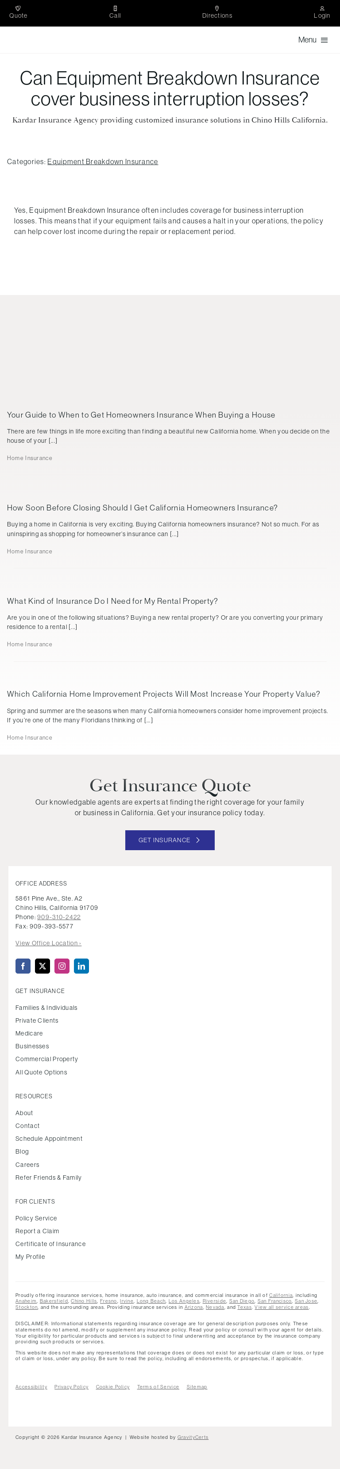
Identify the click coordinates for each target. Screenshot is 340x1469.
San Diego (242, 1301)
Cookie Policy (113, 1386)
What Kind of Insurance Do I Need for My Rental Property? (113, 601)
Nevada (215, 1307)
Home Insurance (30, 458)
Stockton (26, 1307)
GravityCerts (193, 1437)
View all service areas (282, 1307)
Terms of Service (158, 1386)
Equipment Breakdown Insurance (102, 161)
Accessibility (31, 1386)
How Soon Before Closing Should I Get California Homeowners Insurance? (142, 507)
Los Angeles (184, 1301)
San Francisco (275, 1301)
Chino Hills (84, 1301)
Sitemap (197, 1386)
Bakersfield (54, 1301)
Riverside (215, 1301)
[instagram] (62, 966)
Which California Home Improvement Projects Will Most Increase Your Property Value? (164, 694)
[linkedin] (81, 966)
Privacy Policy (71, 1386)
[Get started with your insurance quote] (170, 840)
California (281, 1295)
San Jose (306, 1301)
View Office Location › (48, 943)
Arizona (194, 1307)
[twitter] (42, 966)
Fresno (108, 1301)
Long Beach (151, 1301)
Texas (244, 1307)
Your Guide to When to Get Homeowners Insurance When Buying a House (141, 414)
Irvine (127, 1301)
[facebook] (23, 966)
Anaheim (26, 1301)
